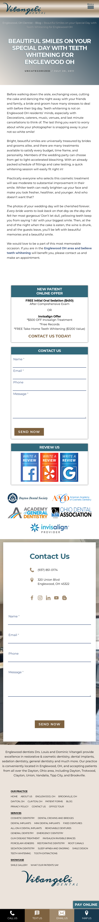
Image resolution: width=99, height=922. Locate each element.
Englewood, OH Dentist (18, 22)
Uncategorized (37, 71)
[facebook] (32, 598)
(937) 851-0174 (44, 570)
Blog (38, 22)
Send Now (29, 432)
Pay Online (86, 904)
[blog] (64, 598)
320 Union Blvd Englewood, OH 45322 (49, 582)
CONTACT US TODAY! (49, 336)
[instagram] (40, 598)
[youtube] (56, 598)
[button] (91, 8)
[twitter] (48, 598)
